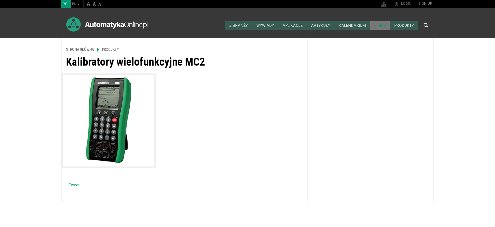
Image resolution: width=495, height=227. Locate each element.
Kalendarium (353, 25)
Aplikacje (294, 25)
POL (66, 4)
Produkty (404, 25)
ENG (75, 4)
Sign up (425, 4)
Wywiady (267, 25)
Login (406, 4)
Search (426, 25)
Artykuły (322, 25)
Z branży (241, 25)
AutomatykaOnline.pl (107, 24)
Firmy (380, 25)
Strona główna (221, 25)
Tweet (74, 185)
